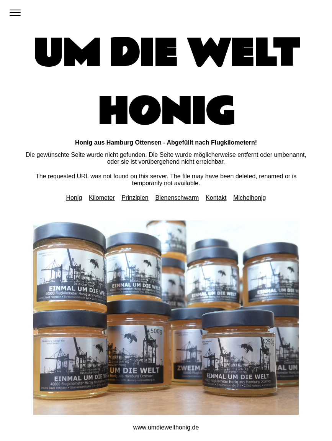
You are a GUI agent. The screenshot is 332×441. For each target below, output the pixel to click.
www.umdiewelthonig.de (166, 427)
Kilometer (102, 197)
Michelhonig (249, 197)
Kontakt (216, 197)
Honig (74, 197)
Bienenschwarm (177, 197)
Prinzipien (134, 197)
